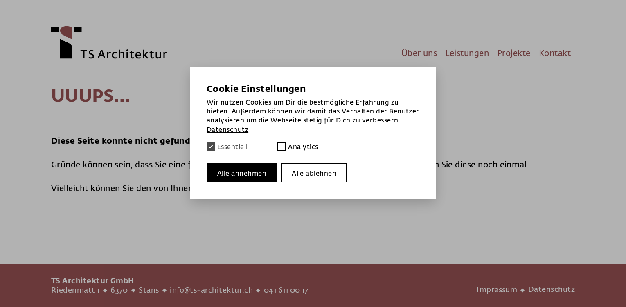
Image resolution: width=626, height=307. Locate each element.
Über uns (419, 53)
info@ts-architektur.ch (211, 290)
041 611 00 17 (286, 290)
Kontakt (555, 53)
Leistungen (467, 53)
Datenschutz (551, 289)
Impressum (497, 289)
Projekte (514, 53)
